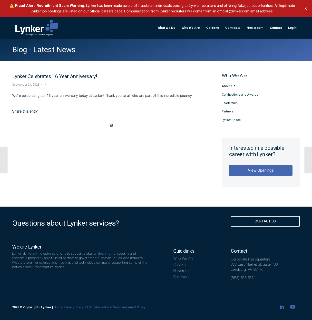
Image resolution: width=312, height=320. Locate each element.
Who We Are (183, 258)
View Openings (261, 170)
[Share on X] (111, 125)
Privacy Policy (73, 307)
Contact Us (265, 221)
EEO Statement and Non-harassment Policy (115, 307)
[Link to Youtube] (292, 306)
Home (58, 307)
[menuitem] (166, 28)
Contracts (181, 277)
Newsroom (182, 271)
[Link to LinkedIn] (282, 306)
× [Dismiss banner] (305, 8)
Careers (179, 264)
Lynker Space (231, 120)
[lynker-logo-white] (37, 28)
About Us (228, 86)
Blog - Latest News (44, 49)
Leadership (230, 103)
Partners (227, 111)
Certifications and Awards (240, 94)
